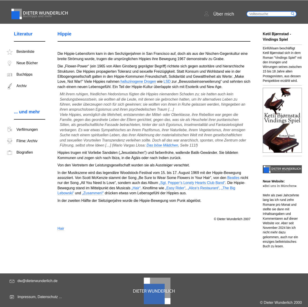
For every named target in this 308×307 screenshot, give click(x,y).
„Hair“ (136, 188)
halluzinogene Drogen (138, 81)
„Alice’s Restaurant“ (203, 188)
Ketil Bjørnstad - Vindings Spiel (277, 36)
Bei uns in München (280, 186)
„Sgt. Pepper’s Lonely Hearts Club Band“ (192, 183)
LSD (167, 81)
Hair (61, 228)
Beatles (233, 178)
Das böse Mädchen (162, 145)
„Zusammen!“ (93, 193)
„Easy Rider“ (175, 188)
